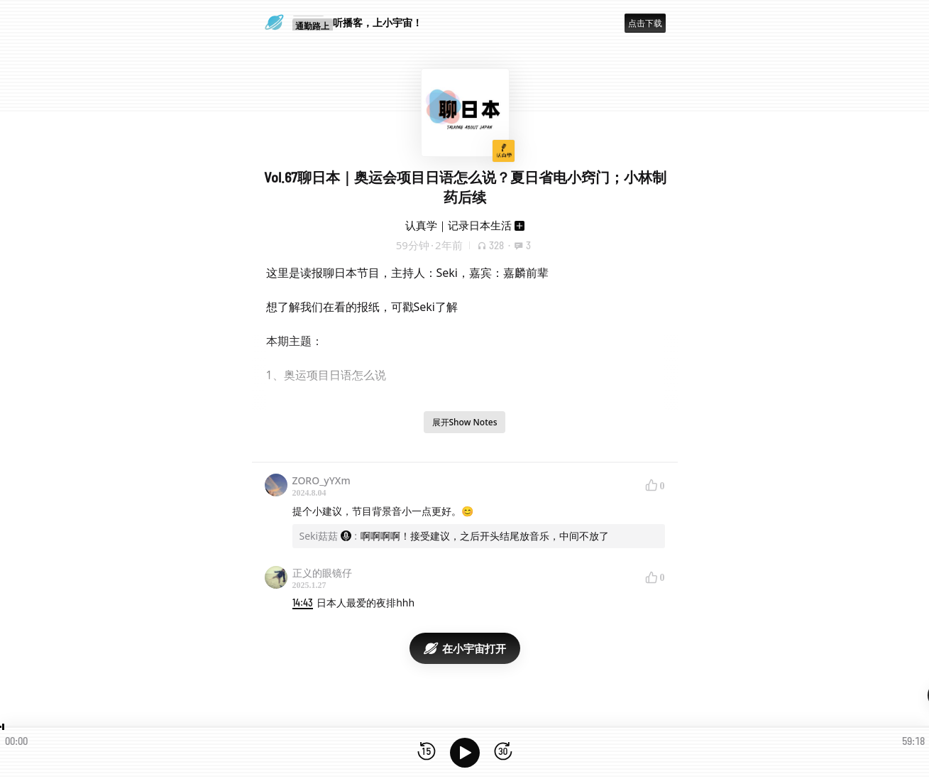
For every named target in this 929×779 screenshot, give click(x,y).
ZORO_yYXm (321, 480)
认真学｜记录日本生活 (458, 225)
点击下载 (645, 23)
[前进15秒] (503, 752)
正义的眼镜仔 (322, 572)
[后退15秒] (426, 752)
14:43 (302, 602)
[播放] (465, 753)
